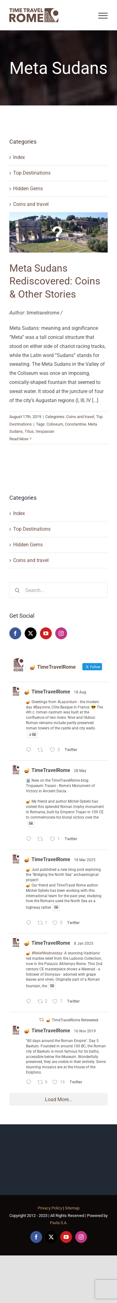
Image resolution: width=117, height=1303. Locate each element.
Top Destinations (32, 173)
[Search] (17, 590)
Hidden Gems (28, 189)
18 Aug (80, 692)
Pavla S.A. (58, 1222)
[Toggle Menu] (103, 15)
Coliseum (54, 424)
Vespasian (45, 431)
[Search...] (58, 590)
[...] (95, 400)
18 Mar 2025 (84, 860)
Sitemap (72, 1208)
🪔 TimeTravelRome (47, 692)
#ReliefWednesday (47, 953)
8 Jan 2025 (83, 943)
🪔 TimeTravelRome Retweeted (72, 1020)
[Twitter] (31, 633)
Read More (18, 439)
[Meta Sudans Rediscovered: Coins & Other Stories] (58, 232)
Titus (29, 431)
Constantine (75, 424)
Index (19, 157)
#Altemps (67, 964)
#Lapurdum (67, 702)
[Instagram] (61, 633)
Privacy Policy (50, 1208)
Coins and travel (31, 204)
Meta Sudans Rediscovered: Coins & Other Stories (54, 281)
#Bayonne (41, 707)
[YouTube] (46, 633)
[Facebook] (15, 633)
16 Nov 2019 (85, 1031)
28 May (80, 771)
